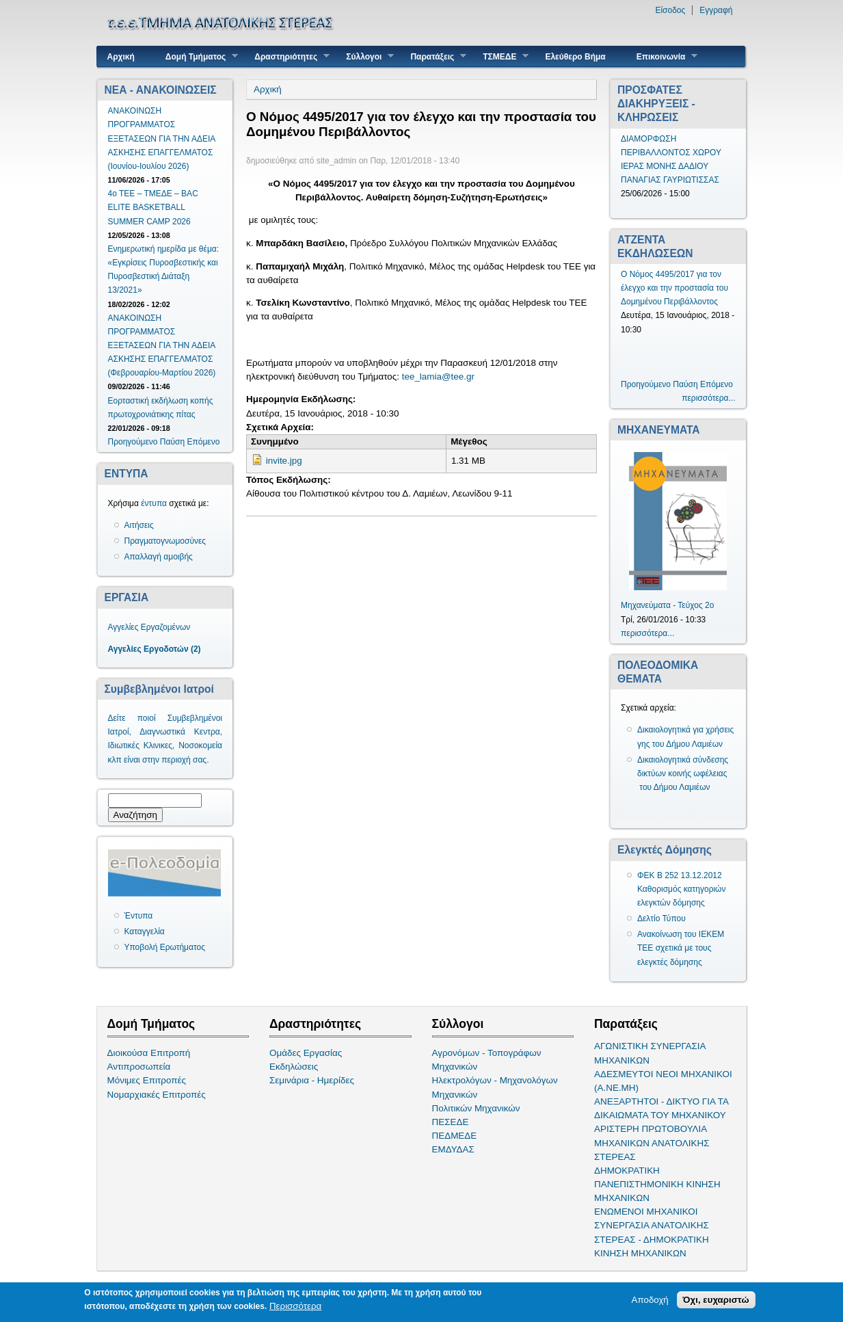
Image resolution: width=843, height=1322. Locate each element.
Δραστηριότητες (287, 56)
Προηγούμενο (133, 442)
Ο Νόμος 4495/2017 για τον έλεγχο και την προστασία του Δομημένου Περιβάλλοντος (674, 287)
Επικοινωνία (662, 56)
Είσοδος (670, 10)
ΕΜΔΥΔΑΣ (453, 1149)
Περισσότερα (295, 1306)
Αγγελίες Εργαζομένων (149, 627)
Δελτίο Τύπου (661, 918)
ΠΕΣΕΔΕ (450, 1122)
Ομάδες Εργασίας (305, 1053)
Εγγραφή (715, 10)
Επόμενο (203, 442)
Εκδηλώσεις (293, 1066)
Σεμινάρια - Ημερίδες (311, 1080)
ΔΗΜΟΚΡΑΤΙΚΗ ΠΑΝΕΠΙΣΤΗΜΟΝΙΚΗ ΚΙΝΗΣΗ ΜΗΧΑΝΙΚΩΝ (657, 1184)
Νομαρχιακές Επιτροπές (156, 1094)
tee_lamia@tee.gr (438, 376)
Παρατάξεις (433, 56)
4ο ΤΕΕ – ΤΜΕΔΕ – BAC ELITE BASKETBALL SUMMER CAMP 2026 (153, 207)
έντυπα (154, 503)
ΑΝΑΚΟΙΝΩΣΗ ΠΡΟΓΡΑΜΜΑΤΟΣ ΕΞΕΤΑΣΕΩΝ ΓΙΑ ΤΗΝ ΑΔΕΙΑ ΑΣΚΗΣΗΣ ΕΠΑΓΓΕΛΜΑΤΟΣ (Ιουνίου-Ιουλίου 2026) (161, 138)
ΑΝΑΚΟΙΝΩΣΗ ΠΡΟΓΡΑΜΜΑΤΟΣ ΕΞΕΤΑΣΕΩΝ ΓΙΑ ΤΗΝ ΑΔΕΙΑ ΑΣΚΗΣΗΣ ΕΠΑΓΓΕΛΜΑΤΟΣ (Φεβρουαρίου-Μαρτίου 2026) (162, 345)
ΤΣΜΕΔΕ (500, 56)
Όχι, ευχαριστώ (716, 1300)
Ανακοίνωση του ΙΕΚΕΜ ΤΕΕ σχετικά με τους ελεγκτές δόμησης (680, 947)
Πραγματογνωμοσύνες (165, 541)
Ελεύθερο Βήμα (575, 57)
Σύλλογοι (365, 56)
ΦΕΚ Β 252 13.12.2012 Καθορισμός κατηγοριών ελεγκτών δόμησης (681, 889)
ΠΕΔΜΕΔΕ (454, 1136)
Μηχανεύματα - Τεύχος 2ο (667, 605)
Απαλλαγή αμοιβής (158, 556)
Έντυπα (138, 916)
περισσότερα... (708, 398)
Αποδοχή (650, 1300)
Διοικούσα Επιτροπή (149, 1053)
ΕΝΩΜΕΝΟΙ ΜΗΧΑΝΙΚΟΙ (646, 1211)
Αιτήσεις (139, 525)
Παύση (172, 442)
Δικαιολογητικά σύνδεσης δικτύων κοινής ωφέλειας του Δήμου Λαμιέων (682, 773)
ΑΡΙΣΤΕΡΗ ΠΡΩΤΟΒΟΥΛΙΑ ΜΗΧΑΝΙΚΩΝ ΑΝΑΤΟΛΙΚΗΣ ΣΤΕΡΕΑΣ (651, 1142)
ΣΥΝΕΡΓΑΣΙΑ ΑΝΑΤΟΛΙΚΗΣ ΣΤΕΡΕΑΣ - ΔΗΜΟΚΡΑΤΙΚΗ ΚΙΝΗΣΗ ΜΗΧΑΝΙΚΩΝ (651, 1239)
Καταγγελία (144, 931)
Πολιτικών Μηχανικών (476, 1108)
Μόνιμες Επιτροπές (147, 1080)
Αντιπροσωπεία (139, 1066)
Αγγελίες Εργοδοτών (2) (154, 649)
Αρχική (121, 57)
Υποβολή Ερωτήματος (164, 947)
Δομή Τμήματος (196, 56)
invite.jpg (284, 460)
